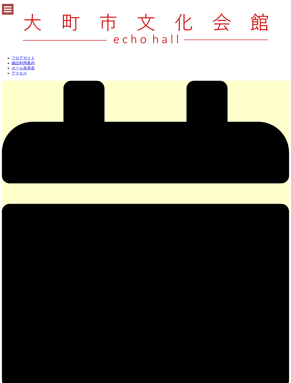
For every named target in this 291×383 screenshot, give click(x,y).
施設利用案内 (23, 63)
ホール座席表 (23, 68)
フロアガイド (23, 58)
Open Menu (7, 9)
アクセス (19, 73)
